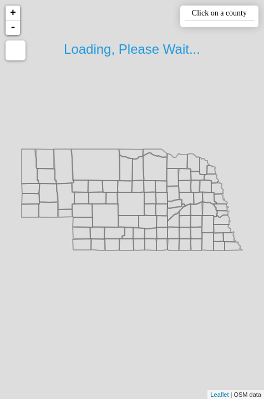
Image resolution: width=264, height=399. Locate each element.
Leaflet (219, 394)
